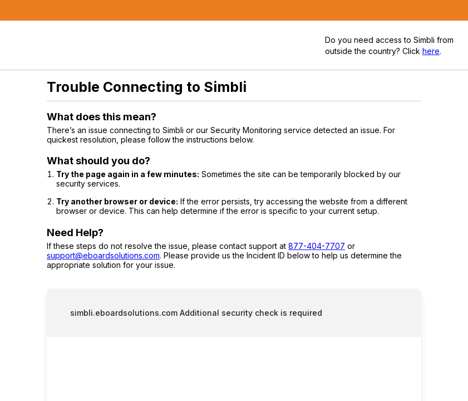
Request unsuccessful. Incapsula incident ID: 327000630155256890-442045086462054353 (234, 200)
